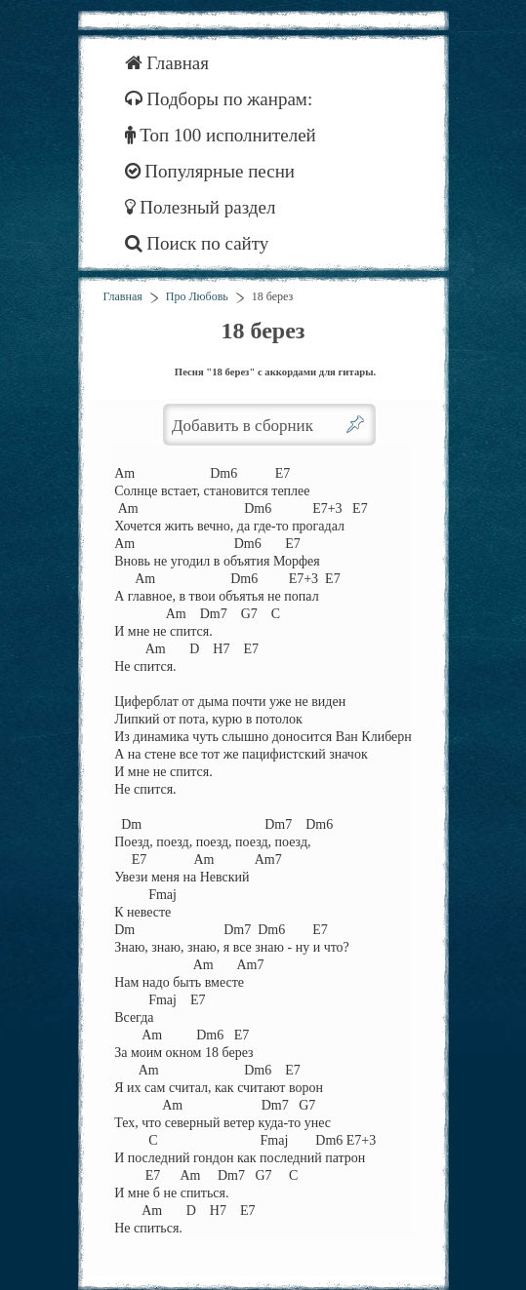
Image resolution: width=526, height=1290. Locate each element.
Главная (167, 63)
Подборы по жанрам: (219, 99)
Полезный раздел (200, 207)
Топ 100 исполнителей (220, 135)
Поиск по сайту (197, 243)
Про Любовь (197, 296)
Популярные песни (210, 171)
